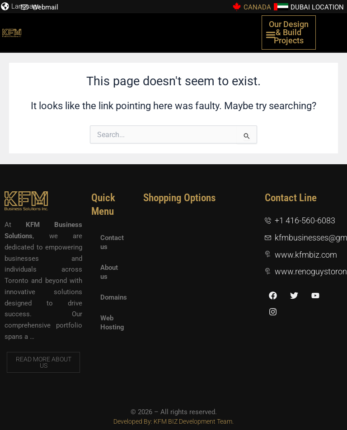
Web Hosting (112, 322)
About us (109, 272)
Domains (113, 297)
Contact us (112, 242)
